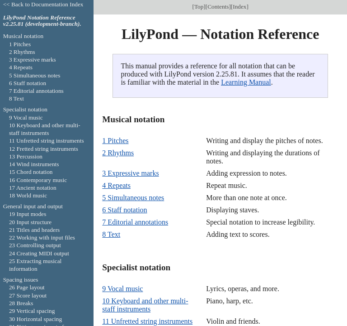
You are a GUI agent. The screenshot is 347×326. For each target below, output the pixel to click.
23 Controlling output (35, 245)
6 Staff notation (124, 210)
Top (198, 6)
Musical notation (23, 36)
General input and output (33, 206)
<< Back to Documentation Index (43, 4)
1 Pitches (115, 140)
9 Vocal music (122, 288)
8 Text (111, 234)
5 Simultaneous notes (133, 197)
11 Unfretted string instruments (147, 321)
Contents (218, 6)
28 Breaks (21, 303)
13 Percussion (25, 156)
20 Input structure (30, 222)
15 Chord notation (31, 171)
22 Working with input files (42, 237)
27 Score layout (28, 295)
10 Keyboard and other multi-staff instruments (145, 305)
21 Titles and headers (34, 229)
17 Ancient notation (32, 187)
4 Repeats (116, 185)
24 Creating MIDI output (39, 253)
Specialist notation (25, 109)
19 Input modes (28, 214)
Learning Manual (246, 82)
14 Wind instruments (34, 164)
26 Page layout (27, 287)
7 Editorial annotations (135, 222)
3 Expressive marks (130, 173)
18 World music (28, 195)
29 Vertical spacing (32, 310)
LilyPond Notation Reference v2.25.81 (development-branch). (42, 21)
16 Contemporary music (38, 180)
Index (239, 6)
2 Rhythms (118, 153)
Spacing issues (20, 279)
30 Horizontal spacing (35, 319)
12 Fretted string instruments (43, 148)
